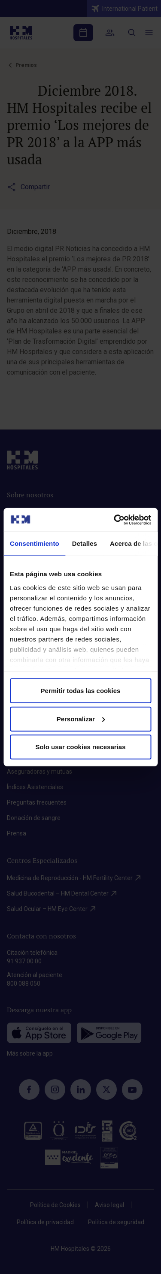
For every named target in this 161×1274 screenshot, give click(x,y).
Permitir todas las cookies (81, 690)
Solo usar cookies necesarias (80, 746)
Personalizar (81, 718)
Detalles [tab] (84, 543)
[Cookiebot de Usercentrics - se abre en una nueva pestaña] (114, 519)
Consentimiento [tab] (34, 543)
